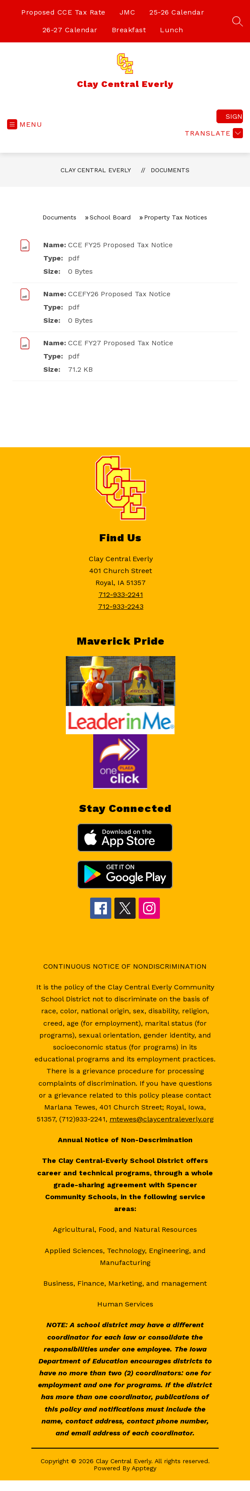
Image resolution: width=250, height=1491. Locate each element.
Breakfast (129, 30)
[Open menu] (24, 124)
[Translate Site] (212, 133)
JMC (128, 12)
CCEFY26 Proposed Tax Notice (119, 294)
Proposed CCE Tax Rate (63, 12)
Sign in (234, 116)
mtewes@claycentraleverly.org (162, 1119)
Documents (170, 170)
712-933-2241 (120, 594)
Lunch (171, 30)
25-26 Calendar (176, 12)
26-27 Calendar (70, 30)
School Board (110, 217)
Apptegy (144, 1468)
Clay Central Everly (96, 170)
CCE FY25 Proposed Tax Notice (120, 245)
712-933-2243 (121, 606)
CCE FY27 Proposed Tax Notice (120, 343)
